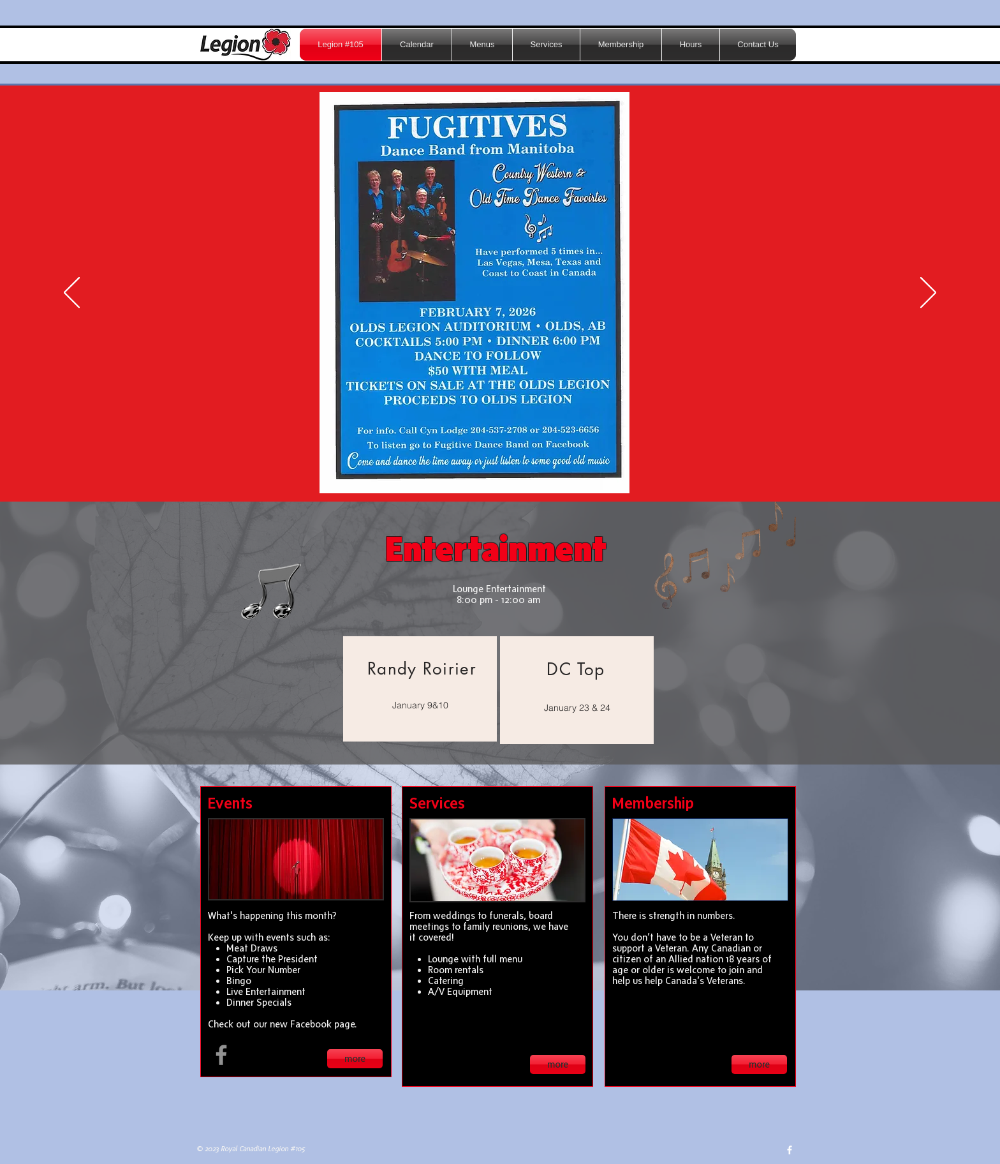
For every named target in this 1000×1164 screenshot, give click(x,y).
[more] (355, 1058)
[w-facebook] (789, 1150)
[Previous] (72, 293)
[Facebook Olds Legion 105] (221, 1054)
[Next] (928, 293)
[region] (420, 689)
